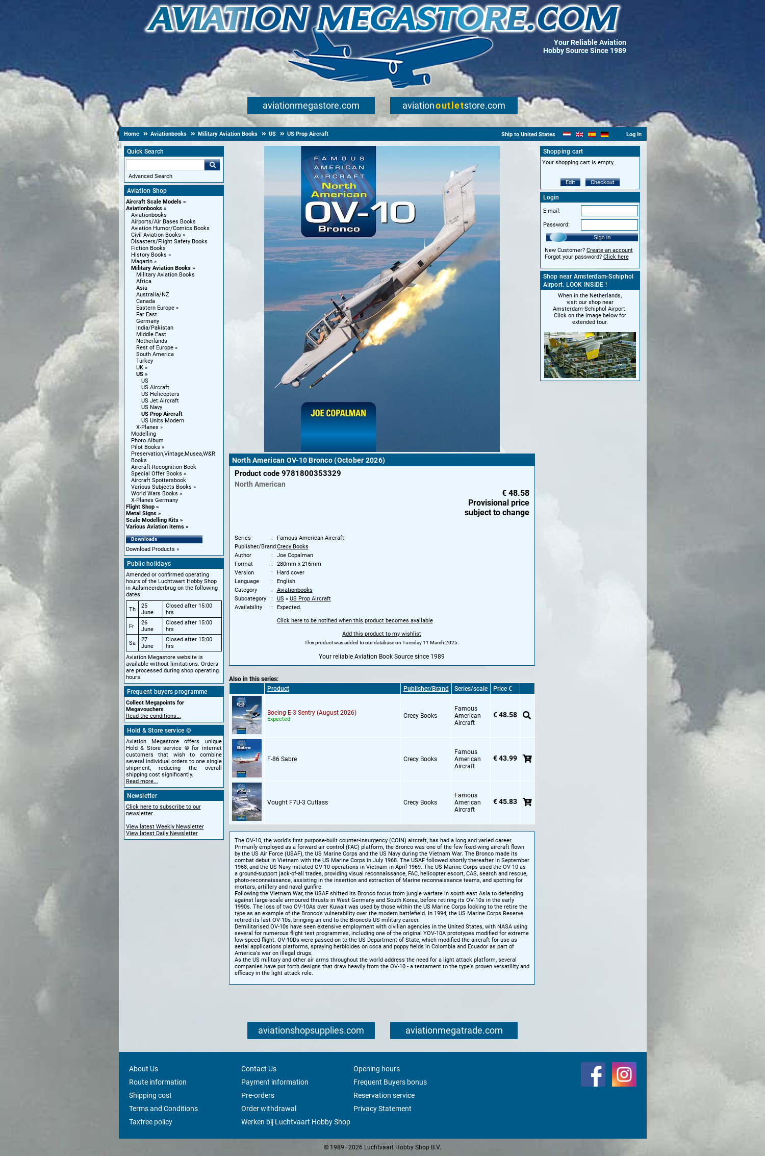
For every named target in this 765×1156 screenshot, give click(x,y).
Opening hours (376, 1069)
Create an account (609, 250)
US (139, 374)
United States (538, 134)
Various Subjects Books (161, 487)
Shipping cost (150, 1095)
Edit (570, 182)
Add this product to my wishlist (381, 634)
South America (155, 354)
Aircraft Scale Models (154, 201)
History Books (149, 255)
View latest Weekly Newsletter (165, 826)
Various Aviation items (155, 526)
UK (139, 367)
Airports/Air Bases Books (163, 221)
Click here (616, 257)
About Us (143, 1069)
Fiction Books (148, 248)
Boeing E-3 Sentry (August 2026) (311, 712)
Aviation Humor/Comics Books (170, 228)
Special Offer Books (156, 473)
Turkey (144, 361)
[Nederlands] (567, 134)
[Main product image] (382, 450)
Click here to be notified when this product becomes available (355, 620)
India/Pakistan (154, 327)
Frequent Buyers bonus (390, 1082)
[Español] (592, 134)
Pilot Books (145, 447)
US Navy (151, 407)
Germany (147, 321)
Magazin (141, 261)
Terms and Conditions (163, 1108)
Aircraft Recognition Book (163, 467)
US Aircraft (155, 387)
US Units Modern (162, 420)
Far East (146, 314)
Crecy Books (293, 546)
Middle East (151, 334)
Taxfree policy (150, 1122)
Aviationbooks (144, 208)
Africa (143, 281)
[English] (579, 134)
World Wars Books (154, 493)
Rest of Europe (154, 347)
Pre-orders (257, 1095)
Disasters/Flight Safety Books (169, 241)
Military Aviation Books (161, 268)
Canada (145, 301)
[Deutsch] (604, 134)
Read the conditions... (153, 716)
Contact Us (258, 1069)
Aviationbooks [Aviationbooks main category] (149, 215)
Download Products (150, 549)
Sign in (602, 237)
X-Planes (147, 427)
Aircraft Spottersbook (158, 480)
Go (212, 164)
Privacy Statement (382, 1108)
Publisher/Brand (426, 688)
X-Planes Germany (154, 500)
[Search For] (165, 164)
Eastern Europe (155, 308)
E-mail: (551, 211)
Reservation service (384, 1095)
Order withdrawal (268, 1108)
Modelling (143, 434)
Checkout (603, 182)
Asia (141, 288)
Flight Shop (140, 507)
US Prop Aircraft (162, 414)
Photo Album (147, 440)
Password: (556, 224)
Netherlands (151, 341)
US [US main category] (144, 381)
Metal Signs (141, 513)
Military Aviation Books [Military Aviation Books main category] (165, 274)
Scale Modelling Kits (152, 520)
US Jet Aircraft (160, 400)
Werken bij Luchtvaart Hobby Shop (295, 1122)
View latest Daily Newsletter (162, 833)
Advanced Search (150, 176)
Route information (158, 1082)
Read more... (142, 781)
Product (278, 688)
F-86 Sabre (282, 759)
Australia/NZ (152, 294)
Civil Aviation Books (156, 235)
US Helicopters (160, 394)
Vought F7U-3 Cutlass (297, 802)
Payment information (275, 1082)
